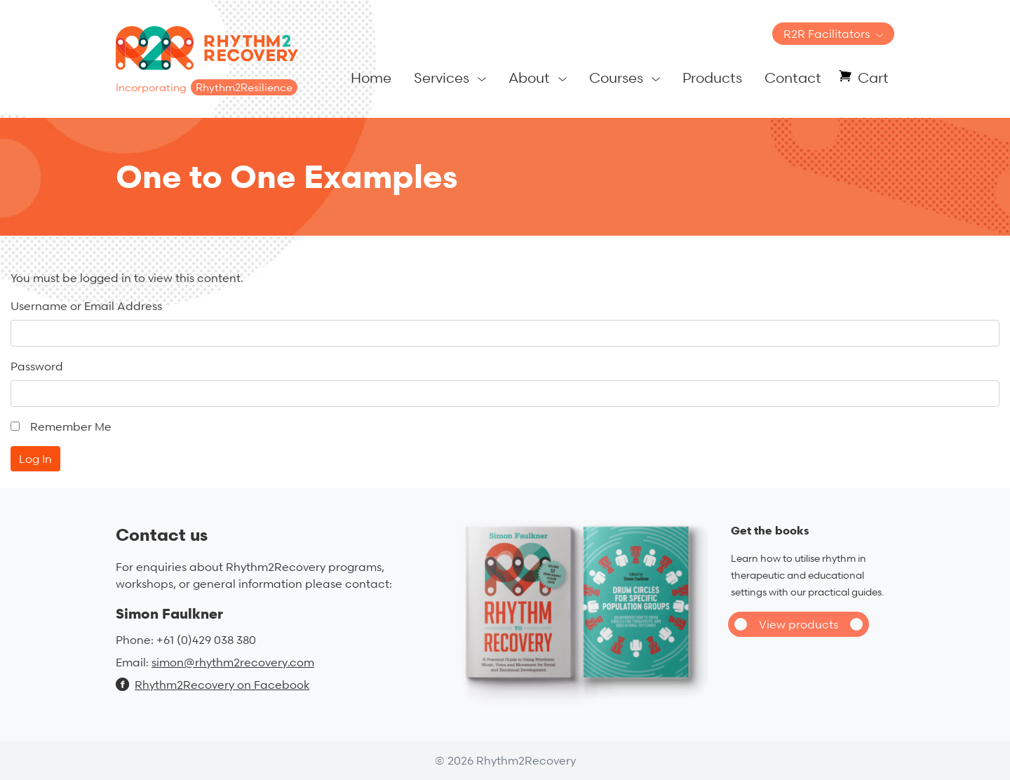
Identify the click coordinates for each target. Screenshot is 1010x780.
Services (441, 78)
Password (37, 366)
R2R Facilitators (826, 34)
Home (371, 78)
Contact (793, 78)
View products (798, 624)
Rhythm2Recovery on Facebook (212, 685)
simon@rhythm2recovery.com (233, 662)
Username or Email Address (86, 306)
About (529, 78)
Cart (873, 78)
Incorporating (206, 87)
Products (712, 78)
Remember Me (71, 426)
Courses (616, 78)
